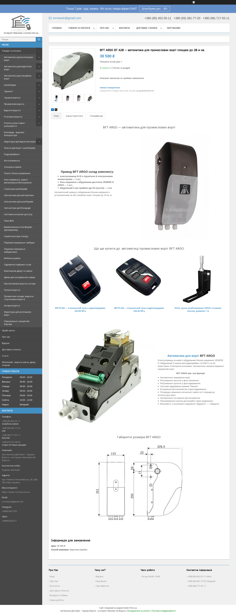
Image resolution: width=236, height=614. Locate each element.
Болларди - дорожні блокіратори (14, 134)
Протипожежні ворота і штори (20, 283)
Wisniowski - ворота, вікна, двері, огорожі (19, 364)
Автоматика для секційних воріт (17, 77)
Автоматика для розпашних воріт (18, 58)
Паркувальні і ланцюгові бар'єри (16, 323)
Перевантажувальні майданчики (14, 250)
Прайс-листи (8, 330)
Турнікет (8, 91)
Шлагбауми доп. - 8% (154, 8)
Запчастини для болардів (17, 207)
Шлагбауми (10, 84)
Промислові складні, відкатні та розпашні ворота (19, 298)
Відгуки (5, 343)
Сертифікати (102, 585)
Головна (57, 28)
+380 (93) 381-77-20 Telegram (202, 581)
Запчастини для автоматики (19, 195)
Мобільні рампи (12, 258)
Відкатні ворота (12, 110)
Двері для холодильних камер (19, 277)
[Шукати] (39, 39)
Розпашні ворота (13, 116)
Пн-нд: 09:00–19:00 (151, 576)
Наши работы (57, 600)
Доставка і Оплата (59, 590)
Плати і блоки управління (17, 173)
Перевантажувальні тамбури (19, 242)
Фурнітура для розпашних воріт (17, 313)
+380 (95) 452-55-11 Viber (199, 576)
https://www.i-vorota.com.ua (16, 492)
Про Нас (54, 581)
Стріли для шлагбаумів (15, 188)
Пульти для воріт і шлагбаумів (19, 147)
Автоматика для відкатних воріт (18, 68)
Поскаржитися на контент (138, 611)
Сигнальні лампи (12, 166)
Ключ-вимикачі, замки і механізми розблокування (17, 181)
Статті (5, 355)
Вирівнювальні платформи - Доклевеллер (18, 228)
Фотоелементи (12, 160)
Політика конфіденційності (164, 611)
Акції (52, 576)
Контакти (124, 28)
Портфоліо (101, 581)
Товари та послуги (11, 50)
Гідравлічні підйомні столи (17, 264)
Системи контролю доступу (18, 214)
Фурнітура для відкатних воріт (20, 141)
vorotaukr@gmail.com (12, 501)
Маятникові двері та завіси (18, 270)
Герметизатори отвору (16, 236)
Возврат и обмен (59, 595)
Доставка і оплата (11, 349)
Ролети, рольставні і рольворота (14, 124)
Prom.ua (133, 608)
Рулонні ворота (12, 289)
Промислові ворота (14, 103)
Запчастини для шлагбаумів (18, 201)
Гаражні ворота (12, 97)
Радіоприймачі (11, 154)
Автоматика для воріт (183, 355)
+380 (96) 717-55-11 (197, 585)
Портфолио (173, 28)
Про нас (6, 336)
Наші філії (9, 220)
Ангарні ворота (12, 305)
